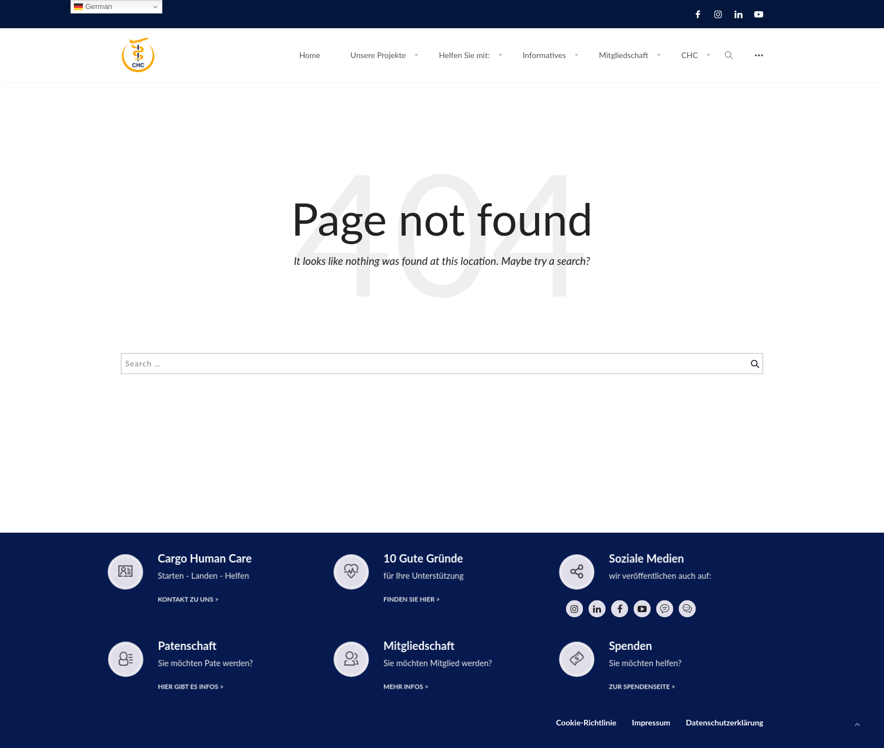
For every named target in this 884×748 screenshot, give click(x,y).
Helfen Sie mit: (464, 55)
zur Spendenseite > (642, 687)
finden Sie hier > (411, 599)
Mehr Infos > (405, 687)
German (93, 6)
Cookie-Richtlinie (586, 722)
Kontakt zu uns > (188, 599)
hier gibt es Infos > (190, 687)
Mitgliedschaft (623, 55)
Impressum (651, 722)
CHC (689, 55)
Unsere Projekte (378, 55)
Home (309, 55)
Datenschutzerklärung (724, 722)
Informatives (544, 55)
